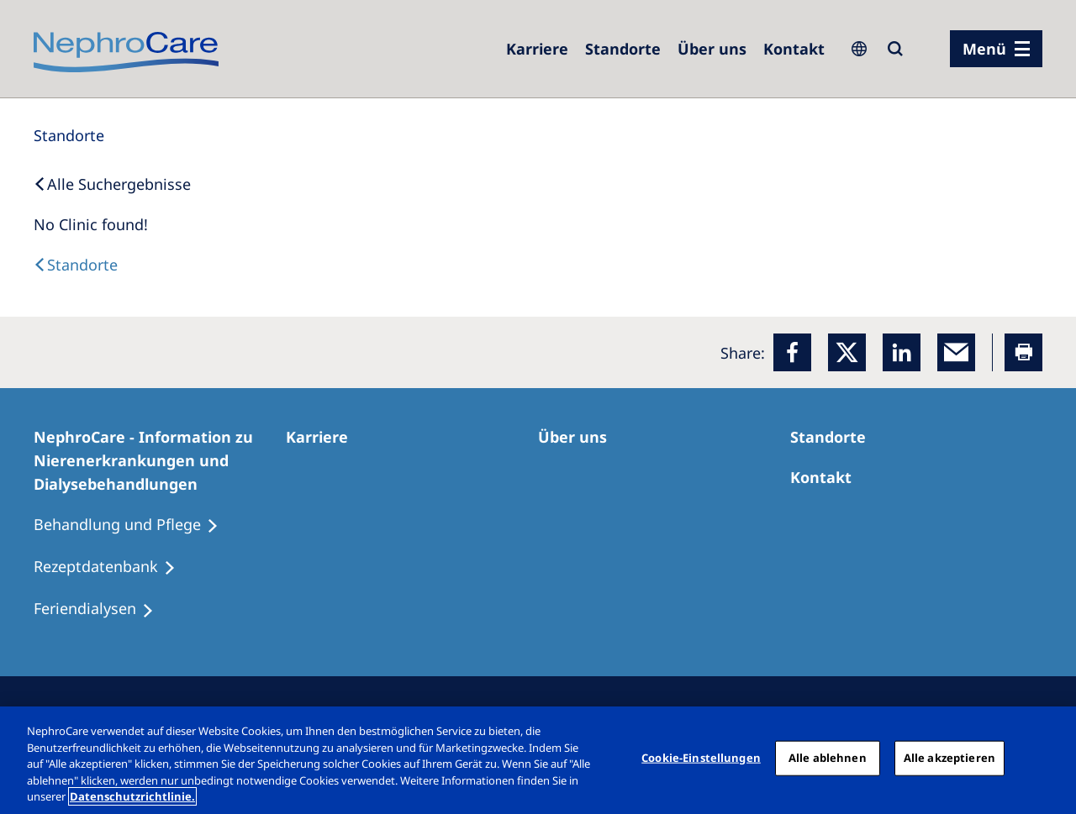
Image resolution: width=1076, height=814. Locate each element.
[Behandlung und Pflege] (134, 525)
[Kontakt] (794, 48)
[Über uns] (712, 48)
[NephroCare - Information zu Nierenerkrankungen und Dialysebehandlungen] (160, 460)
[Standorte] (69, 135)
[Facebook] (792, 352)
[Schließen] (1049, 758)
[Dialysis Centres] (76, 264)
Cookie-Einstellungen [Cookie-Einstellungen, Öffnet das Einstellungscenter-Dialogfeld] (701, 757)
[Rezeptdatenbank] (112, 567)
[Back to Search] (112, 184)
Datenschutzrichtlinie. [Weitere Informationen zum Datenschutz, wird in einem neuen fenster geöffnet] (132, 796)
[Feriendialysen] (101, 609)
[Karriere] (537, 48)
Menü (984, 49)
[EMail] (956, 352)
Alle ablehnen (828, 757)
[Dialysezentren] (623, 48)
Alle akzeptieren (949, 757)
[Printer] (1023, 352)
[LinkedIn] (901, 352)
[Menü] (996, 48)
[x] (847, 352)
